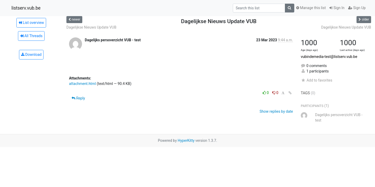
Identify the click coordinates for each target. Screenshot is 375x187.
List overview (31, 23)
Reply (78, 98)
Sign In (337, 8)
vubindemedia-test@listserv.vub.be (329, 57)
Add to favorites (316, 80)
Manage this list (311, 8)
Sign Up (357, 8)
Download (31, 54)
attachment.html (82, 84)
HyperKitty (186, 140)
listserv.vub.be (26, 8)
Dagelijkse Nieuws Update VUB (91, 27)
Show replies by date (276, 111)
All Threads (31, 36)
